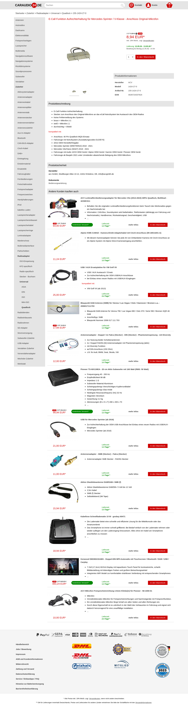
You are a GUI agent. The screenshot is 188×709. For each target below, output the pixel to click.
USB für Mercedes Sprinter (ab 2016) (97, 419)
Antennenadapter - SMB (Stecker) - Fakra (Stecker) (104, 454)
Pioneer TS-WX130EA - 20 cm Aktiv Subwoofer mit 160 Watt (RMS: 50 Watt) (115, 369)
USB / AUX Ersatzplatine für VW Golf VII (99, 267)
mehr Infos (133, 225)
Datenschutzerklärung (25, 674)
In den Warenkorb (145, 57)
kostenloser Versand (80, 225)
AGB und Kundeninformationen (29, 659)
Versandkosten (148, 41)
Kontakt (138, 5)
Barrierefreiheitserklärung (27, 689)
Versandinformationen (143, 702)
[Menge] (130, 57)
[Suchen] (82, 5)
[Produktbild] (79, 55)
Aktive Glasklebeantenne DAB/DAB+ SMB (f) (101, 482)
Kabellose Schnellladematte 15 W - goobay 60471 (103, 516)
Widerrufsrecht (22, 664)
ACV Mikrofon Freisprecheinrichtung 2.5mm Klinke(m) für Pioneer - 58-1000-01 (116, 591)
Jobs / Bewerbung (23, 649)
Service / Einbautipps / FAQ (27, 679)
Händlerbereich (22, 644)
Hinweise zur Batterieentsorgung (30, 684)
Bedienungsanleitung (58, 183)
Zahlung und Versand (25, 669)
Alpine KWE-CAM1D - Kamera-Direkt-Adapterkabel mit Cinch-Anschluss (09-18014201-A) (121, 233)
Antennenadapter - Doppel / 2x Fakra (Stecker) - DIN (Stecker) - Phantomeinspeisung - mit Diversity (126, 335)
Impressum (20, 654)
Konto (154, 5)
